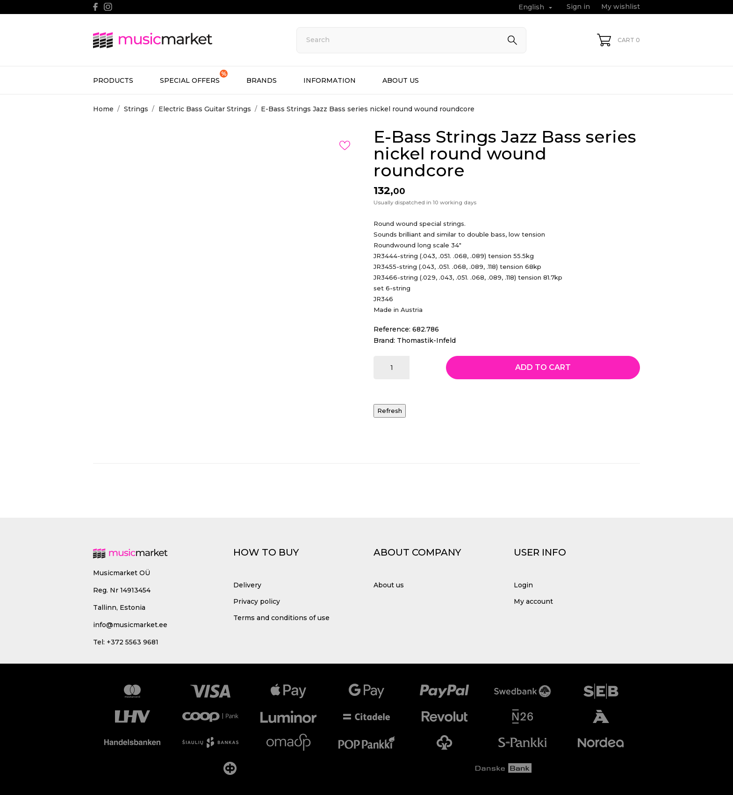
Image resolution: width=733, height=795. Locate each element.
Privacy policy (256, 601)
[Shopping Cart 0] (618, 40)
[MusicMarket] (184, 40)
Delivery (247, 585)
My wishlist (620, 6)
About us (400, 80)
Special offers (194, 77)
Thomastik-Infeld (426, 340)
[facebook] (95, 7)
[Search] (411, 40)
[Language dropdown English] (536, 7)
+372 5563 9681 (132, 642)
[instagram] (108, 7)
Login (523, 585)
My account (533, 601)
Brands (261, 80)
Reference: (392, 329)
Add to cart (543, 367)
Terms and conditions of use (281, 618)
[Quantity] (392, 367)
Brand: (384, 340)
